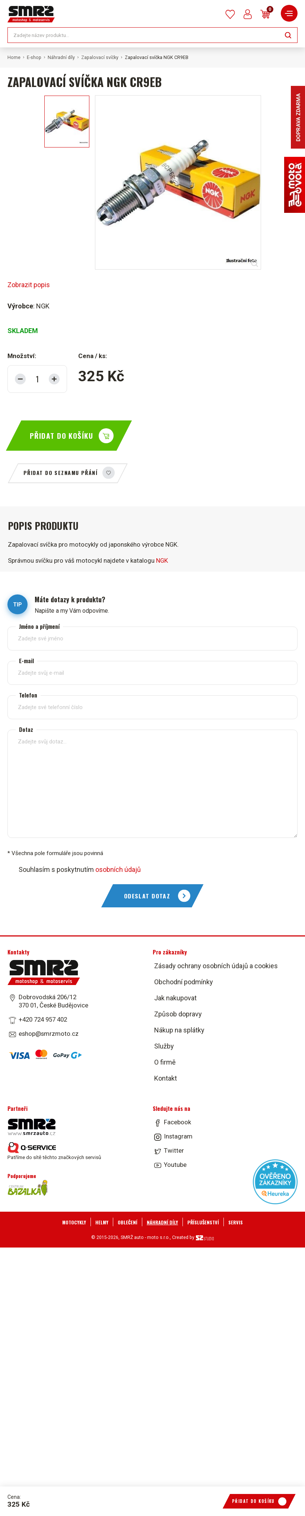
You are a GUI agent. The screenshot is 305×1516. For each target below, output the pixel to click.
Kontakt (165, 1078)
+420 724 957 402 (43, 1019)
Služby (164, 1046)
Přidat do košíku (61, 435)
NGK (162, 560)
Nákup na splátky (179, 1030)
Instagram (178, 1136)
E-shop (34, 57)
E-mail (26, 661)
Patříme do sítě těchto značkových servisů (54, 1151)
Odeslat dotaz (147, 895)
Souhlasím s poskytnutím (80, 869)
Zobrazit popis (28, 285)
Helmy (101, 1222)
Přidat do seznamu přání (60, 472)
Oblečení (127, 1222)
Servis (235, 1222)
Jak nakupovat (175, 998)
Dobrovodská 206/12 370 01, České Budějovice (53, 1001)
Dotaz (26, 729)
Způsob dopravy (178, 1014)
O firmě (165, 1062)
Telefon (28, 695)
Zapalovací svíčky (99, 57)
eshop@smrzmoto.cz (49, 1033)
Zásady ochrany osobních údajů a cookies (216, 966)
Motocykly (74, 1222)
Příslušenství (203, 1222)
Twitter (174, 1150)
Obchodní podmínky (183, 982)
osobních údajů (118, 869)
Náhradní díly (61, 57)
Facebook (177, 1122)
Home (13, 57)
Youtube (175, 1164)
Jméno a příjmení (39, 626)
